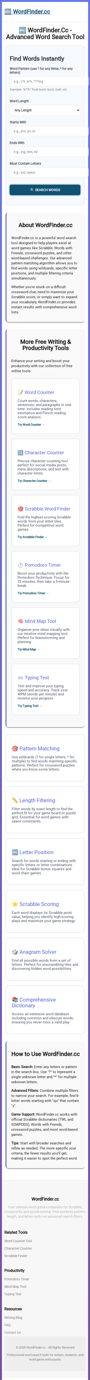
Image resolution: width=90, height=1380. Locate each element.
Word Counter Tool (18, 1241)
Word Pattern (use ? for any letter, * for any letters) (41, 70)
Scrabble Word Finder (48, 509)
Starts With (18, 122)
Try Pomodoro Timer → (33, 593)
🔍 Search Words (45, 190)
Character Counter (44, 453)
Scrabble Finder (15, 1256)
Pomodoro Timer (43, 565)
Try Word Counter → (31, 424)
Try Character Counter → (34, 481)
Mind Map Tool (40, 621)
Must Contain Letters (25, 163)
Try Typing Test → (30, 706)
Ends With (17, 143)
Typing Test (37, 678)
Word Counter (39, 392)
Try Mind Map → (29, 649)
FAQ (7, 1325)
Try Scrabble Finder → (33, 537)
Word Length (19, 101)
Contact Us (12, 1332)
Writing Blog (13, 1317)
